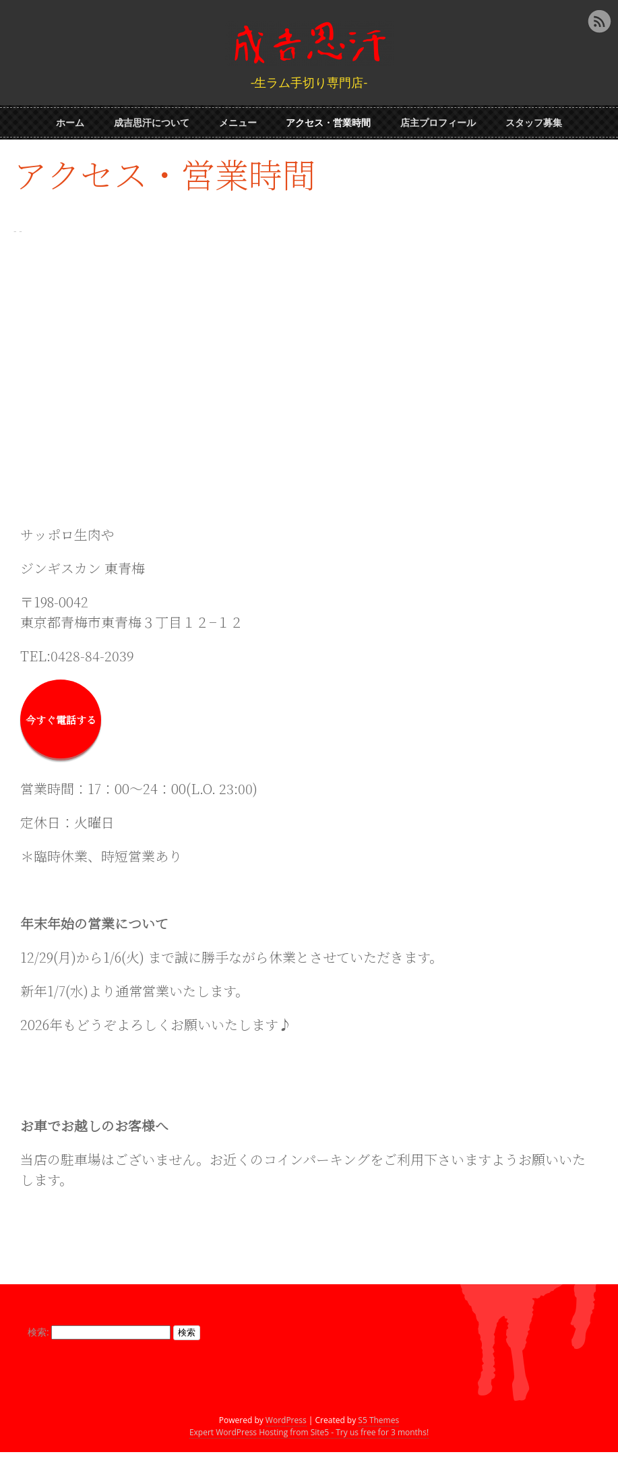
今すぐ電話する (61, 711)
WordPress (286, 1441)
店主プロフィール (438, 119)
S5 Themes (378, 1441)
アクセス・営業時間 (328, 119)
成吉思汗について (151, 119)
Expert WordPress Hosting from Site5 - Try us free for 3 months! (309, 1453)
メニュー (238, 119)
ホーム (70, 119)
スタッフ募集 (533, 119)
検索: (42, 1323)
